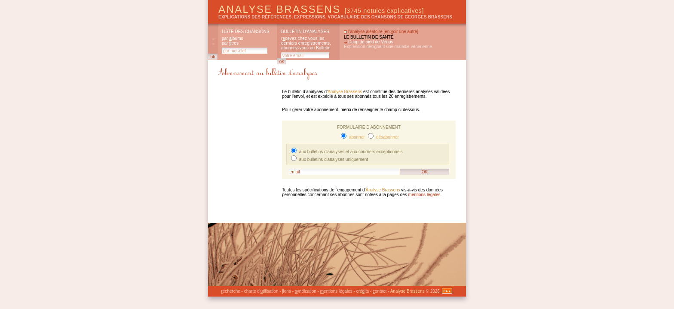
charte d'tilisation (261, 291)
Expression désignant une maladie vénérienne (388, 46)
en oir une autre (401, 31)
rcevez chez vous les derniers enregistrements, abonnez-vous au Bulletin (306, 43)
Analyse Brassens (321, 9)
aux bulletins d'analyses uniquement (333, 159)
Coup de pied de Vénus (370, 41)
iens (286, 291)
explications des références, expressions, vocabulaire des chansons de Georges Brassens (335, 17)
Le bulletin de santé (369, 37)
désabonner (387, 137)
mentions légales (424, 194)
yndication (305, 291)
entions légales (336, 291)
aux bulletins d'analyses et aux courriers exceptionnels (350, 151)
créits (362, 291)
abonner (356, 137)
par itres (230, 43)
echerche (230, 291)
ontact (379, 291)
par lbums (232, 38)
